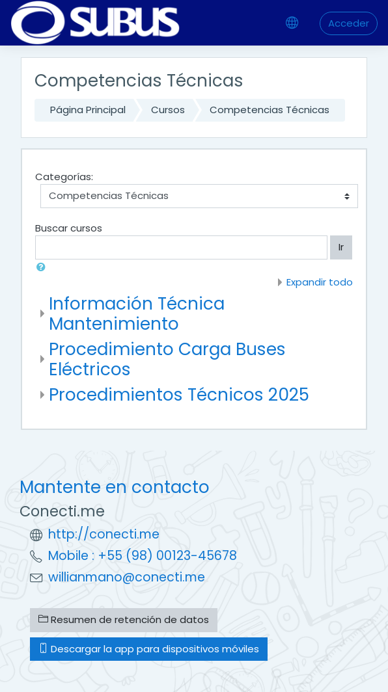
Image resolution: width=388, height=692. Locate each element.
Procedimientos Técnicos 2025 (179, 394)
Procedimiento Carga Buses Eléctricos (167, 359)
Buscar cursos (68, 228)
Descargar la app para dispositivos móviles (148, 649)
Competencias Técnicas (269, 109)
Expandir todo (319, 282)
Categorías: (64, 176)
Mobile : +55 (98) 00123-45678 (142, 556)
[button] (43, 268)
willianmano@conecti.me (126, 577)
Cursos (168, 109)
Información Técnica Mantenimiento (137, 313)
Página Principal (88, 109)
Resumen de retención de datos (123, 619)
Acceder (348, 23)
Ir (341, 247)
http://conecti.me (103, 534)
